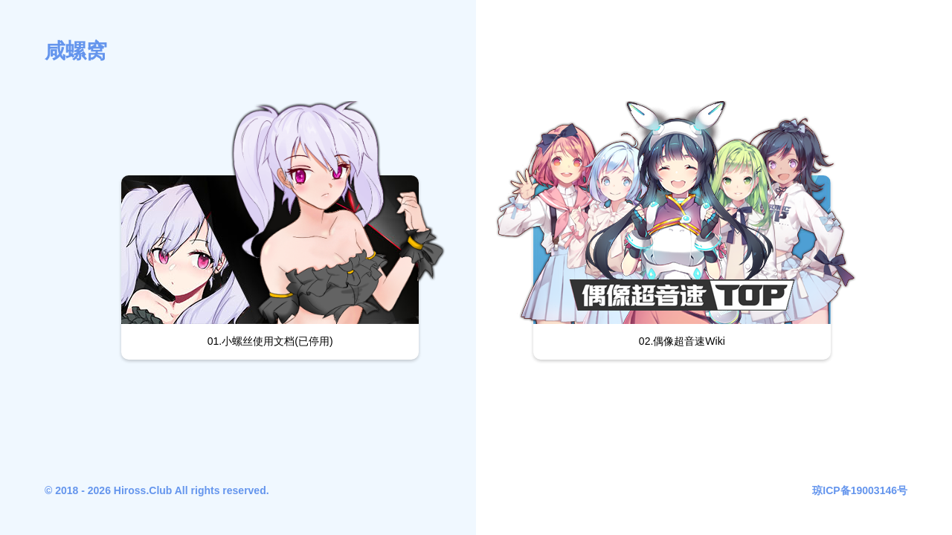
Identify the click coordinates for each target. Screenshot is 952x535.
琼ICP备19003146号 (859, 490)
